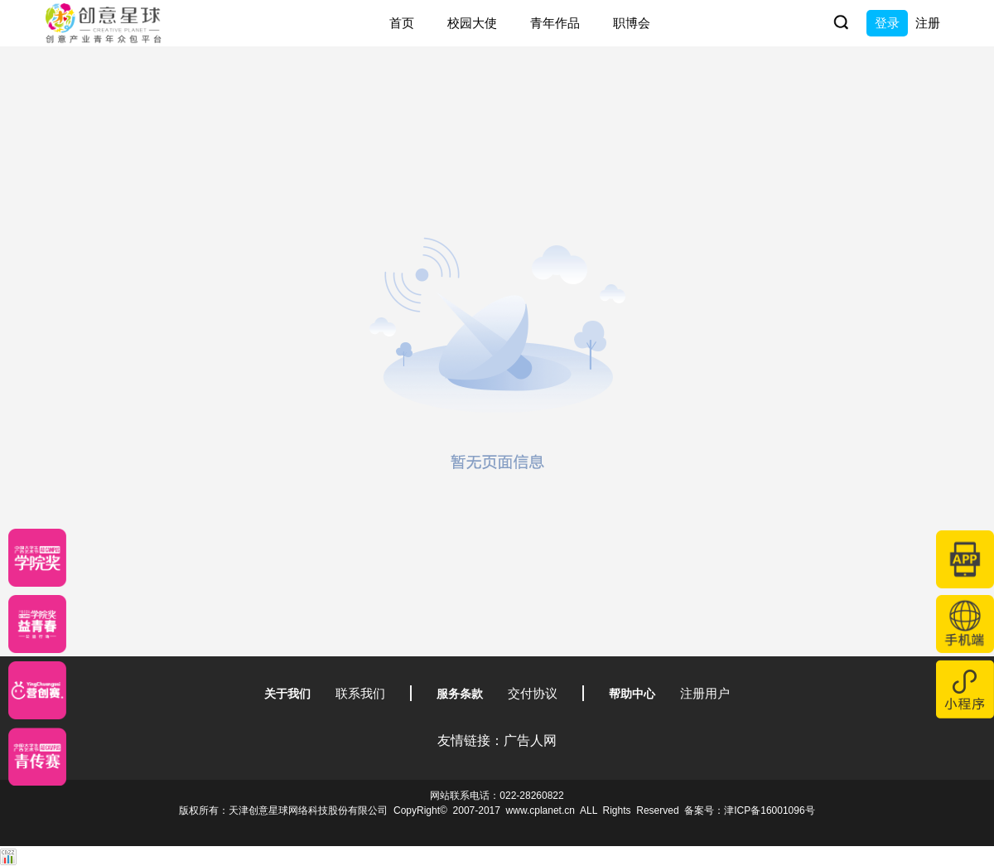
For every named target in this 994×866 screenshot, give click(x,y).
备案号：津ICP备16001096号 (749, 810)
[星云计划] (37, 558)
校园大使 (472, 23)
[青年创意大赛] (37, 624)
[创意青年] (37, 757)
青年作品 (555, 23)
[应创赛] (37, 690)
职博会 (631, 23)
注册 (927, 23)
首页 (401, 23)
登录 (887, 23)
